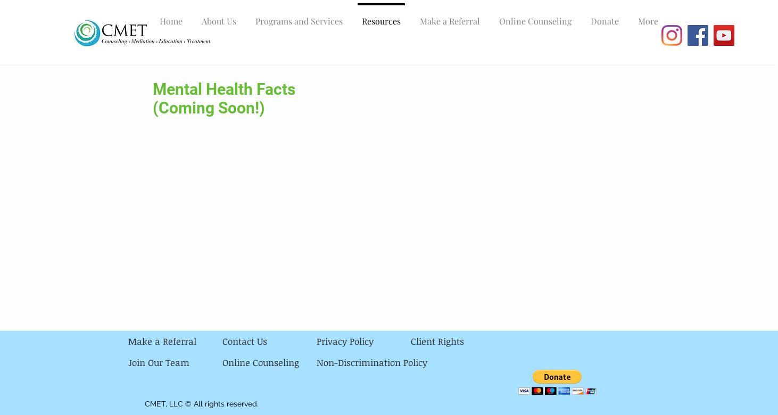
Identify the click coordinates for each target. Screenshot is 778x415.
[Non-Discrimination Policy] (372, 362)
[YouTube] (724, 35)
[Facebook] (698, 35)
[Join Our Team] (175, 362)
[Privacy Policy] (364, 341)
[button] (557, 382)
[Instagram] (671, 35)
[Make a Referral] (175, 341)
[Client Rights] (458, 341)
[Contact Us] (269, 341)
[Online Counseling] (269, 362)
